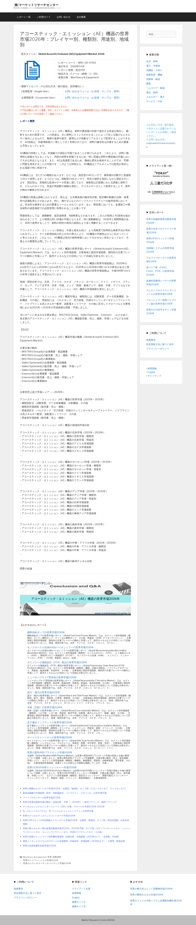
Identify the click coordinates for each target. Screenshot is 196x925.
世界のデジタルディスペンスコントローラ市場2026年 (49, 815)
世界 (49, 857)
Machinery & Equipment (35, 857)
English (151, 372)
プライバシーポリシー (157, 348)
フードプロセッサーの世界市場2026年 (42, 797)
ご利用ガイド (44, 17)
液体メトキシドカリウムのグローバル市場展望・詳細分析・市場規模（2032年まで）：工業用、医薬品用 (74, 841)
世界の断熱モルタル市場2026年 (147, 894)
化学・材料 (152, 61)
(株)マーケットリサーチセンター (36, 5)
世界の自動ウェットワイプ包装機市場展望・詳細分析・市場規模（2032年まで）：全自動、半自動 (71, 836)
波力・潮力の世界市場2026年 (43, 692)
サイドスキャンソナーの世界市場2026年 (49, 737)
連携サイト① (79, 902)
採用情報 (152, 368)
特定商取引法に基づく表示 (160, 344)
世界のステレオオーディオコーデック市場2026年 (47, 863)
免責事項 (150, 340)
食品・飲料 (152, 92)
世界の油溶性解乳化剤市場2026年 (39, 845)
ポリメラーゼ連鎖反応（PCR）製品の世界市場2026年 (57, 662)
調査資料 (57, 857)
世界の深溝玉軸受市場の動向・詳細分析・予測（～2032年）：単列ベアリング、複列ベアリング (69, 802)
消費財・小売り (154, 70)
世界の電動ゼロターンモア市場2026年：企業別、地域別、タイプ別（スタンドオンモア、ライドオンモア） (75, 788)
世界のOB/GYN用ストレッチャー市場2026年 (52, 767)
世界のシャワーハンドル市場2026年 (40, 860)
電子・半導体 (153, 65)
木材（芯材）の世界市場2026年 (44, 707)
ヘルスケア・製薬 (155, 88)
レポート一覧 (24, 17)
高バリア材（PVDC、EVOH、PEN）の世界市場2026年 (160, 271)
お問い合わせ (63, 17)
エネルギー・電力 (155, 97)
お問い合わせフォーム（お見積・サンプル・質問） (93, 91)
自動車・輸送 (153, 79)
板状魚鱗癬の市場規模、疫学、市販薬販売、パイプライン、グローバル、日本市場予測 (64, 793)
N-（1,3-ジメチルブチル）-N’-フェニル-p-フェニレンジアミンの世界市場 (58, 811)
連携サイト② (79, 906)
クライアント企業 (81, 888)
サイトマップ (154, 376)
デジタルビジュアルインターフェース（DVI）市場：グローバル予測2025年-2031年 (64, 806)
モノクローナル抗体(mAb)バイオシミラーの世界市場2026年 (60, 647)
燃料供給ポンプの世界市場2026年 (46, 632)
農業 (148, 83)
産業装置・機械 (154, 74)
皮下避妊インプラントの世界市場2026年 (49, 722)
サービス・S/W (154, 101)
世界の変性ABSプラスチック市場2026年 (49, 752)
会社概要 (81, 17)
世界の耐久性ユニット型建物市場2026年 (151, 888)
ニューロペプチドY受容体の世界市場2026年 (51, 677)
